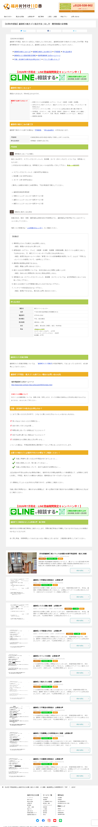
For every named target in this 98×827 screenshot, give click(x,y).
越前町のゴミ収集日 (45, 363)
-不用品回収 (45, 797)
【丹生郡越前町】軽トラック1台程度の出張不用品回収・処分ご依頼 (63, 553)
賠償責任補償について (32, 812)
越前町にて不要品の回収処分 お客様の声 (48, 707)
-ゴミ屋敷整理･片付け (47, 801)
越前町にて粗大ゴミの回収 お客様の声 (47, 682)
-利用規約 (60, 799)
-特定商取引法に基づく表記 (63, 803)
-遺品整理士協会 (61, 814)
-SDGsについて (61, 810)
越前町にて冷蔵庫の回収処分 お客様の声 (48, 759)
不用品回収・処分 (52, 558)
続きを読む (83, 570)
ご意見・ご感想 (52, 16)
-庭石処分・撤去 (46, 803)
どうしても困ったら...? (51, 59)
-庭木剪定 (45, 812)
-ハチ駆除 (45, 808)
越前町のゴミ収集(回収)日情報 (25, 55)
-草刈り (44, 814)
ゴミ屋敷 (75, 608)
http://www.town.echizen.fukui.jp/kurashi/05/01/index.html (31, 385)
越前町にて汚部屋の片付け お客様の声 (47, 631)
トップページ (30, 797)
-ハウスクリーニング (47, 805)
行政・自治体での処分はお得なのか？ (27, 59)
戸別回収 (57, 51)
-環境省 (59, 808)
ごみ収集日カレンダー (35, 228)
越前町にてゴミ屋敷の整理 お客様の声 (47, 606)
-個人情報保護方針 (62, 801)
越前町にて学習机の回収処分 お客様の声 (48, 580)
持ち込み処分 (67, 51)
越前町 (60, 558)
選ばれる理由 (20, 16)
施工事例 (41, 16)
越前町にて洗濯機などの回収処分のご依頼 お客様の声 (53, 733)
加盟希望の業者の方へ (32, 814)
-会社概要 (60, 797)
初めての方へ (8, 16)
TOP (35, 787)
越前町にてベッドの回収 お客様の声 (46, 656)
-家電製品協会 (61, 812)
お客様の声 (31, 16)
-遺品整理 (45, 799)
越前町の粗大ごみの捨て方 (42, 51)
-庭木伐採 (45, 810)
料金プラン (64, 16)
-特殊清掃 (45, 807)
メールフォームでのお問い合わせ (77, 11)
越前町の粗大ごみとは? (22, 51)
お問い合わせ (75, 16)
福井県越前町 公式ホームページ (49, 55)
